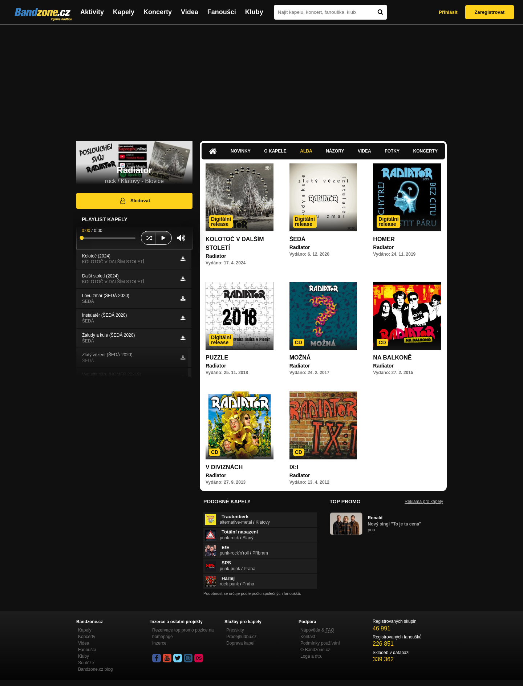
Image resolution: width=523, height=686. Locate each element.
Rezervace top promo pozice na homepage (183, 633)
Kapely (123, 12)
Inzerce (159, 643)
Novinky (241, 151)
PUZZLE (217, 357)
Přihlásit (448, 12)
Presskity (235, 630)
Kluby (254, 12)
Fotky (392, 151)
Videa (189, 12)
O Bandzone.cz (315, 649)
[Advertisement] (261, 79)
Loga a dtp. (311, 656)
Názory (335, 151)
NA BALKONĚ (392, 357)
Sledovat (134, 201)
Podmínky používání (320, 643)
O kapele (275, 151)
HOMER (384, 239)
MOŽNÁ (300, 357)
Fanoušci (221, 12)
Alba (306, 151)
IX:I (294, 467)
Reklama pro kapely (424, 501)
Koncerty (157, 12)
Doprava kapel (240, 643)
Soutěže (86, 662)
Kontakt (307, 636)
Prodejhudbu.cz (241, 636)
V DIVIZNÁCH (224, 467)
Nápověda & (317, 630)
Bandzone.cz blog (95, 669)
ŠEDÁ (297, 239)
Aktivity (92, 12)
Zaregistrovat (489, 12)
